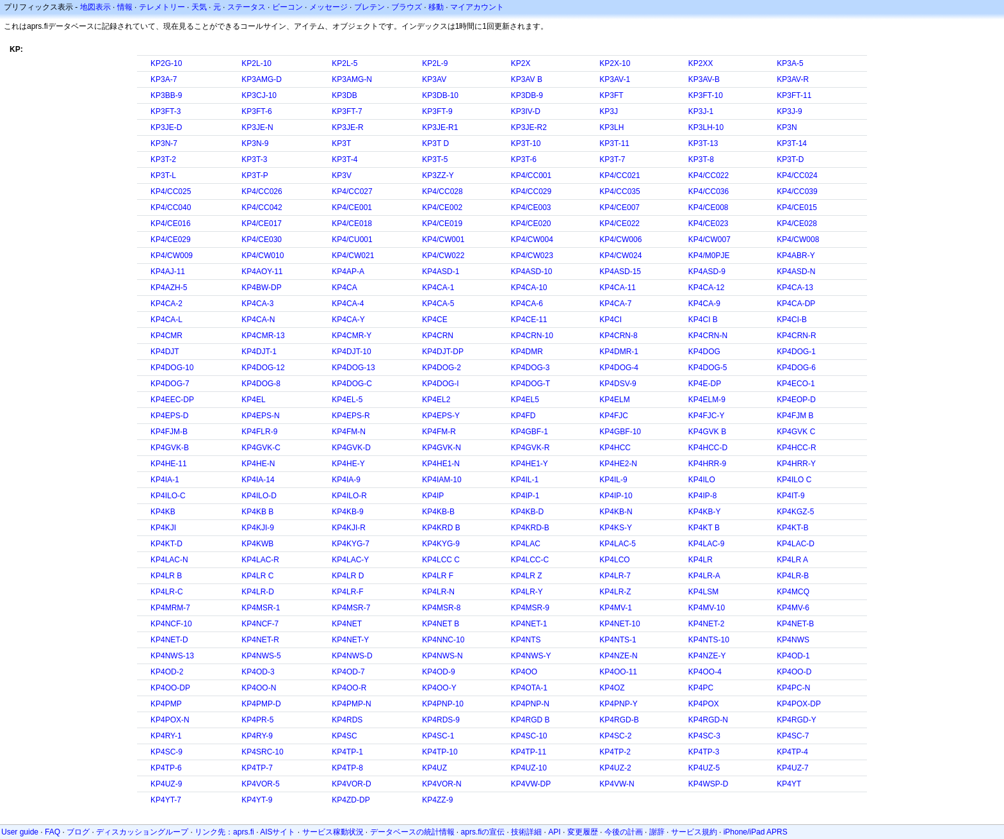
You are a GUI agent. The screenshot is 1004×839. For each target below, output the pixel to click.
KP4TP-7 (257, 767)
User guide (19, 831)
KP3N (787, 127)
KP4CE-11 (529, 319)
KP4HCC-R (796, 447)
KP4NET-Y (350, 639)
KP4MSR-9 (530, 607)
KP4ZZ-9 (437, 799)
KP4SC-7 (793, 735)
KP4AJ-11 (167, 271)
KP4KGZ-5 (795, 511)
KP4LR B (166, 575)
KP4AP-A (348, 271)
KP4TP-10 (439, 751)
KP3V (342, 175)
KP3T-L (163, 175)
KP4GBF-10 (620, 431)
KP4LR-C (166, 591)
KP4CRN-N (707, 335)
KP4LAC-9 (706, 543)
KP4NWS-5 (260, 655)
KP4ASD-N (796, 271)
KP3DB (344, 95)
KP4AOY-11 (261, 271)
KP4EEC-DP (172, 399)
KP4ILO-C (168, 495)
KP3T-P (254, 175)
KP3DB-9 (527, 95)
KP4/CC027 (352, 191)
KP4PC (700, 687)
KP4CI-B (792, 319)
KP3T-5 (435, 159)
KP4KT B (704, 527)
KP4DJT (164, 351)
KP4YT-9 (256, 799)
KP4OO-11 (618, 671)
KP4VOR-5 (260, 783)
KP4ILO (701, 479)
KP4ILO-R (349, 495)
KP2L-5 (344, 63)
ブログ (78, 831)
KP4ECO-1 (795, 383)
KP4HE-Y (348, 463)
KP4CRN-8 (618, 335)
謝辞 (657, 831)
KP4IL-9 (613, 479)
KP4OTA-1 (529, 687)
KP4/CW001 (443, 239)
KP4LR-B (793, 575)
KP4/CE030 (261, 239)
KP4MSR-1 (260, 607)
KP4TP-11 (528, 751)
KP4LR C (257, 575)
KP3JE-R (347, 127)
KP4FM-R (439, 431)
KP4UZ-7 (792, 767)
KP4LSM (703, 591)
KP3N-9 (254, 143)
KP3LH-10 (706, 127)
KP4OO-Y (439, 687)
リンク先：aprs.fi (224, 831)
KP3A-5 (790, 63)
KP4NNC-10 (443, 639)
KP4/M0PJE (709, 255)
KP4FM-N (349, 431)
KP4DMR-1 (618, 351)
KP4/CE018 (352, 223)
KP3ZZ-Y (437, 175)
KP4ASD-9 (706, 271)
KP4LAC (525, 543)
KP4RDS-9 (441, 719)
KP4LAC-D (795, 543)
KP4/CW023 (532, 255)
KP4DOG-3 (530, 367)
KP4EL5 (525, 399)
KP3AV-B (704, 79)
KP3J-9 (789, 111)
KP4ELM (614, 399)
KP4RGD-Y (796, 719)
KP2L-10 (256, 63)
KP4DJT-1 (259, 351)
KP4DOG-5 (707, 367)
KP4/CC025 (170, 191)
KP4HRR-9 (707, 463)
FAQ (52, 831)
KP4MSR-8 (441, 607)
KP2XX (700, 63)
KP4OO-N (258, 687)
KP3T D (435, 143)
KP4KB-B (438, 511)
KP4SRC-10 (262, 751)
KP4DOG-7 (170, 383)
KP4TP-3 (704, 751)
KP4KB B (257, 511)
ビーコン (287, 7)
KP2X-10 (614, 63)
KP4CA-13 (795, 287)
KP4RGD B (530, 719)
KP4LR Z (526, 575)
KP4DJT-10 (351, 351)
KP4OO (524, 671)
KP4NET (347, 623)
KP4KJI (163, 527)
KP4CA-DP (796, 303)
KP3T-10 (526, 143)
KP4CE (434, 319)
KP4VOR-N (441, 783)
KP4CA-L (166, 319)
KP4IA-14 (257, 479)
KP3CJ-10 (259, 95)
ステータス (246, 7)
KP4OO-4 (705, 671)
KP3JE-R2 (529, 127)
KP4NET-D (169, 639)
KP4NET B (440, 623)
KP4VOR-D (351, 783)
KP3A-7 (163, 79)
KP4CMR (166, 335)
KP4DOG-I (440, 383)
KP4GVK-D (351, 447)
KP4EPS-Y (441, 415)
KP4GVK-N (441, 447)
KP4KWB (257, 543)
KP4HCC (615, 447)
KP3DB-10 (440, 95)
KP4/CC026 (261, 191)
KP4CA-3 (257, 303)
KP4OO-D (794, 671)
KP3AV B (526, 79)
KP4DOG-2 (441, 367)
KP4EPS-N (260, 415)
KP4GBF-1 (529, 431)
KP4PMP (166, 703)
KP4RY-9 (257, 735)
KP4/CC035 (619, 191)
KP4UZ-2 (615, 767)
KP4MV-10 (706, 607)
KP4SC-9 (166, 751)
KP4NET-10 (619, 623)
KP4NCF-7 (260, 623)
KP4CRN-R (796, 335)
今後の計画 (623, 831)
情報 (125, 7)
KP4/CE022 (619, 223)
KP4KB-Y (704, 511)
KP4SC (344, 735)
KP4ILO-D (259, 495)
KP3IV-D (525, 111)
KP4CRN (437, 335)
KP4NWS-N (442, 655)
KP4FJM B (795, 415)
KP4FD (523, 415)
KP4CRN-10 (532, 335)
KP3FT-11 (794, 95)
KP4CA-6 (527, 303)
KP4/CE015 (797, 207)
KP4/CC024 (797, 175)
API (554, 831)
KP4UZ (434, 767)
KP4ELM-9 (706, 399)
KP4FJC (613, 415)
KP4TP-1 (347, 751)
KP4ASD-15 (620, 271)
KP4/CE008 (708, 207)
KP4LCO (614, 559)
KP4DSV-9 (617, 383)
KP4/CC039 (797, 191)
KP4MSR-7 (351, 607)
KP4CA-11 (617, 287)
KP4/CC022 (708, 175)
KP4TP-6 (166, 767)
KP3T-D (790, 159)
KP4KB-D (527, 511)
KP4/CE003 (531, 207)
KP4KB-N (615, 511)
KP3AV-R (793, 79)
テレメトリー (162, 7)
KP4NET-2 (706, 623)
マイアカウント (477, 7)
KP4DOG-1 (796, 351)
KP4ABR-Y (795, 255)
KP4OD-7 (348, 671)
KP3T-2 (163, 159)
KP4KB (162, 511)
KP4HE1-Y (529, 463)
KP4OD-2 (166, 671)
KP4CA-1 (438, 287)
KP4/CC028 (442, 191)
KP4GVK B (707, 431)
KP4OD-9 (438, 671)
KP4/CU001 (352, 239)
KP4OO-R (349, 687)
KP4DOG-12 (262, 367)
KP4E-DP (704, 383)
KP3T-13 (703, 143)
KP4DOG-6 (796, 367)
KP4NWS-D (352, 655)
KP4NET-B (795, 623)
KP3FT (611, 95)
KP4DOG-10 (171, 367)
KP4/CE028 (797, 223)
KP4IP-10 (615, 495)
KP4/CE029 (170, 239)
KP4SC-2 (615, 735)
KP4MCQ (793, 591)
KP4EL (253, 399)
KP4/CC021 (619, 175)
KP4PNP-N (530, 703)
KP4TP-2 (615, 751)
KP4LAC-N (169, 559)
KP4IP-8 (702, 495)
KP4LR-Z (615, 591)
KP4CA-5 (438, 303)
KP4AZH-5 (168, 287)
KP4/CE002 (442, 207)
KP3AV (434, 79)
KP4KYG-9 (441, 543)
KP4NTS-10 (708, 639)
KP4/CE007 (619, 207)
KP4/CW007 (709, 239)
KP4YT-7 (165, 799)
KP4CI (610, 319)
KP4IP (433, 495)
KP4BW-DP (261, 287)
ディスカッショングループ (142, 831)
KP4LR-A (704, 575)
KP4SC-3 (704, 735)
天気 (199, 7)
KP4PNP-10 (443, 703)
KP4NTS (526, 639)
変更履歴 (582, 831)
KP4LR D (348, 575)
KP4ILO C (794, 479)
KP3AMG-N (352, 79)
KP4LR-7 (615, 575)
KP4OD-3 (257, 671)
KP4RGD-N (708, 719)
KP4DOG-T (530, 383)
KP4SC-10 (529, 735)
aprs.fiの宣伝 (483, 831)
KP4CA (344, 287)
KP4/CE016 (170, 223)
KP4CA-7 (615, 303)
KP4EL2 (436, 399)
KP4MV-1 (615, 607)
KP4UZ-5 (704, 767)
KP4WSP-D (708, 783)
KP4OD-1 (793, 655)
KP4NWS (793, 639)
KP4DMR (527, 351)
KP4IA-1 (164, 479)
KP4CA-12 (706, 287)
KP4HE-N (258, 463)
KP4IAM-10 (441, 479)
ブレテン (369, 7)
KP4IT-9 (790, 495)
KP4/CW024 (620, 255)
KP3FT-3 (165, 111)
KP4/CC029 (531, 191)
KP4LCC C (441, 559)
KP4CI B (703, 319)
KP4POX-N (170, 719)
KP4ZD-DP (350, 799)
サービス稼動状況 (333, 831)
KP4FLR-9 (259, 431)
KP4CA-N (258, 319)
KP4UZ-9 (166, 783)
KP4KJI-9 (257, 527)
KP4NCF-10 (171, 623)
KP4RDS (347, 719)
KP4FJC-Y (706, 415)
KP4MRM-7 (170, 607)
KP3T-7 (612, 159)
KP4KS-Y (615, 527)
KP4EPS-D (169, 415)
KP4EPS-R (350, 415)
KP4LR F (437, 575)
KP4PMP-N (351, 703)
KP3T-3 (254, 159)
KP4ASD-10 (532, 271)
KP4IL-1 (524, 479)
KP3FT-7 (347, 111)
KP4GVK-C (260, 447)
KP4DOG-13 (353, 367)
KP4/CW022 (443, 255)
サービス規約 (694, 831)
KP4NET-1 (529, 623)
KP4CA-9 (704, 303)
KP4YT (789, 783)
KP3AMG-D (261, 79)
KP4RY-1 (166, 735)
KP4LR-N (438, 591)
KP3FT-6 (256, 111)
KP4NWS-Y (531, 655)
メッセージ (328, 7)
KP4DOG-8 (260, 383)
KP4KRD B (441, 527)
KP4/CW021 (353, 255)
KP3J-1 (700, 111)
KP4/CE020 (531, 223)
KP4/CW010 (262, 255)
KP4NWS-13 (172, 655)
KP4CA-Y (348, 319)
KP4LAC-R (260, 559)
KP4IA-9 (346, 479)
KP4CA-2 (166, 303)
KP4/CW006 (620, 239)
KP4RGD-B (618, 719)
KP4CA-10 (529, 287)
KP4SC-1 (438, 735)
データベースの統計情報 (412, 831)
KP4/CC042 (261, 207)
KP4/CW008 (798, 239)
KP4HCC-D (707, 447)
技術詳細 (526, 831)
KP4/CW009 (171, 255)
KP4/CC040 (170, 207)
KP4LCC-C (530, 559)
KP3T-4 (344, 159)
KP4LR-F (347, 591)
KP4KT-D (166, 543)
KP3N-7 (163, 143)
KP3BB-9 (166, 95)
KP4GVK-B (169, 447)
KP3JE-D (166, 127)
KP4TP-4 (792, 751)
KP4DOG (704, 351)
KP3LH (611, 127)
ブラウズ (406, 7)
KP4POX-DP (799, 703)
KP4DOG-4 (618, 367)
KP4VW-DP (531, 783)
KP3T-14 (792, 143)
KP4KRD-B (530, 527)
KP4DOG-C (352, 383)
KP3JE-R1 (440, 127)
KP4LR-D (257, 591)
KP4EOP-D (796, 399)
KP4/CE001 (352, 207)
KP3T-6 (524, 159)
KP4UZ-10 (529, 767)
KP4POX (703, 703)
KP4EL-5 (347, 399)
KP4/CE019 (442, 223)
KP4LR (700, 559)
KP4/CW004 (532, 239)
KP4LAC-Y (350, 559)
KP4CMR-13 (262, 335)
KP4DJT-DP (443, 351)
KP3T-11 (614, 143)
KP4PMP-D (260, 703)
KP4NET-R (260, 639)
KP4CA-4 (348, 303)
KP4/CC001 (531, 175)
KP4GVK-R (530, 447)
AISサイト (277, 831)
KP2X (521, 63)
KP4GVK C (796, 431)
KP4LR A (792, 559)
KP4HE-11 (168, 463)
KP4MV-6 (793, 607)
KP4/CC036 (708, 191)
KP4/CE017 (261, 223)
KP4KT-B (792, 527)
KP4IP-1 (525, 495)
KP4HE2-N (618, 463)
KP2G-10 (166, 63)
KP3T (341, 143)
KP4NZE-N (618, 655)
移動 (436, 7)
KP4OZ (611, 687)
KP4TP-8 (347, 767)
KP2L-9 (435, 63)
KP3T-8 (701, 159)
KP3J (608, 111)
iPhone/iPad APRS (756, 831)
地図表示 (95, 7)
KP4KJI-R (349, 527)
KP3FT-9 (437, 111)
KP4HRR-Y (796, 463)
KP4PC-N (793, 687)
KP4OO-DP (170, 687)
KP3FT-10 (705, 95)
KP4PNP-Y (618, 703)
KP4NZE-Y (707, 655)
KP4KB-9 (347, 511)
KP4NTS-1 (617, 639)
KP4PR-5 (257, 719)
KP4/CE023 (708, 223)
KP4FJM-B (169, 431)
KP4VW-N (616, 783)
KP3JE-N (257, 127)
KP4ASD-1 (440, 271)
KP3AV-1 (614, 79)
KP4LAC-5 (617, 543)
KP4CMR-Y (351, 335)
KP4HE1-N (441, 463)
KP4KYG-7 (350, 543)
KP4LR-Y (527, 591)
